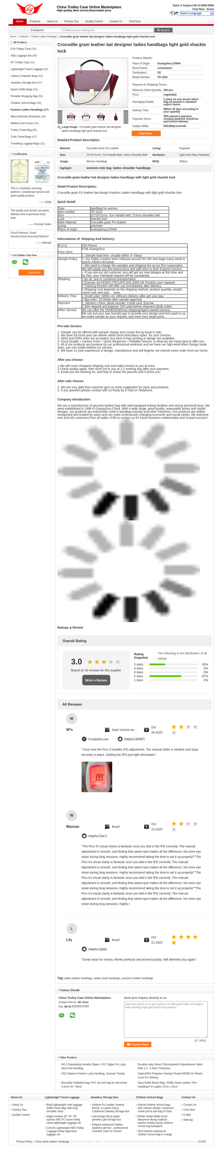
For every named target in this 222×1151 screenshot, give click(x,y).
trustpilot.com (99, 739)
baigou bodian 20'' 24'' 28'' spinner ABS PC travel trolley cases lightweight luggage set (64, 1119)
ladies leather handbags (78, 978)
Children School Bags (23, 102)
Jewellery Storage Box (24, 82)
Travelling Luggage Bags (25, 143)
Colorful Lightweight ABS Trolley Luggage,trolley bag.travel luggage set (65, 1131)
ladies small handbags (107, 978)
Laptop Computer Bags (24, 75)
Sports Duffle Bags (22, 89)
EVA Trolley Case (21, 48)
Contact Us (115, 21)
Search (165, 30)
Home (19, 21)
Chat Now (198, 9)
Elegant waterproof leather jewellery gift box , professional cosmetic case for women (110, 1128)
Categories (37, 30)
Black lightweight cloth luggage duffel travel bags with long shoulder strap (64, 1108)
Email (210, 9)
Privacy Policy (24, 1141)
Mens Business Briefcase (25, 116)
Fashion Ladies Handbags (44, 36)
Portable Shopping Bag (24, 96)
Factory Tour (71, 21)
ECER (202, 1141)
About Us (52, 21)
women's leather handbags (137, 978)
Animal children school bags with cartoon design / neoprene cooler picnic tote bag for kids (156, 1108)
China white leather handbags (52, 1141)
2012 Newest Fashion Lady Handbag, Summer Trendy (93, 1073)
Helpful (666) (98, 949)
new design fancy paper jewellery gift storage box (106, 1118)
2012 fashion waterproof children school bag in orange (155, 1133)
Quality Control (94, 21)
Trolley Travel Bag (21, 130)
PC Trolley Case (20, 62)
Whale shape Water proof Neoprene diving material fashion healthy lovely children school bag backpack (155, 1121)
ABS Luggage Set (21, 55)
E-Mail (187, 1114)
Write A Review (96, 680)
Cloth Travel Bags (21, 136)
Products (35, 21)
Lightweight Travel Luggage (27, 69)
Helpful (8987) (134, 739)
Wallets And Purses (22, 123)
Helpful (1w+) (98, 836)
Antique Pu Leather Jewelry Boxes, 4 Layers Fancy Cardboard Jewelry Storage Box (110, 1108)
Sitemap (188, 1119)
